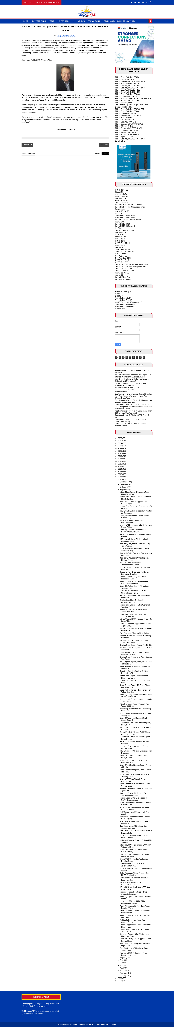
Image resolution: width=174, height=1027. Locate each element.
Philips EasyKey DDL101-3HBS (127, 92)
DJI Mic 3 (119, 296)
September (124, 490)
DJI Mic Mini (120, 309)
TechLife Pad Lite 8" (123, 298)
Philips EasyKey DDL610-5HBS (127, 90)
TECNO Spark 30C (122, 203)
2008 (120, 981)
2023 (120, 446)
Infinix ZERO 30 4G (123, 279)
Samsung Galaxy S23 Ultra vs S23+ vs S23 (132, 419)
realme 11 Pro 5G (122, 273)
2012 (120, 474)
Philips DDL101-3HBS (124, 126)
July (122, 960)
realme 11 (119, 275)
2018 (120, 459)
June (122, 963)
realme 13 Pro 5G (122, 211)
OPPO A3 (119, 213)
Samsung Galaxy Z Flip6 (125, 218)
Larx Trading (120, 141)
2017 (120, 461)
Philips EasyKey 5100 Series (126, 130)
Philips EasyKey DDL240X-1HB (127, 96)
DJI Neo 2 (119, 294)
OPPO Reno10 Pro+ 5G (124, 252)
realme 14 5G (120, 198)
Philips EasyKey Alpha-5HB (126, 113)
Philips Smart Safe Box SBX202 (127, 94)
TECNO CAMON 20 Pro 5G (126, 271)
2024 (120, 443)
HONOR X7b (120, 239)
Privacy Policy (94, 21)
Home (25, 21)
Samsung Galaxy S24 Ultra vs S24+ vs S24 (132, 404)
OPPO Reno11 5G (122, 243)
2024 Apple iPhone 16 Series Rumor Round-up (133, 394)
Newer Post (27, 145)
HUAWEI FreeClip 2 (123, 292)
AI (73, 21)
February (124, 973)
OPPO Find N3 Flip (122, 249)
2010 (120, 479)
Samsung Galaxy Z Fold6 (125, 215)
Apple (51, 21)
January (123, 976)
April (122, 968)
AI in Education (121, 392)
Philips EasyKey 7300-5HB (125, 122)
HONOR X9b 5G (121, 245)
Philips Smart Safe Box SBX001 (127, 111)
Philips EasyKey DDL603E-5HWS (128, 128)
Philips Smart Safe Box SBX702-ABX (129, 109)
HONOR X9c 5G (121, 201)
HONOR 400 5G (121, 196)
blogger (105, 153)
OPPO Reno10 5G (122, 254)
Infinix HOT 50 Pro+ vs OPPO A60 (128, 205)
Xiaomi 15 (119, 192)
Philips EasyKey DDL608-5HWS (128, 115)
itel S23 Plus (120, 235)
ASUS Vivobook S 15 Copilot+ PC (128, 302)
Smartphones (63, 21)
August (123, 958)
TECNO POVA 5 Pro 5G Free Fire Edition (131, 264)
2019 (120, 456)
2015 (120, 466)
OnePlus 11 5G (121, 256)
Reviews (81, 21)
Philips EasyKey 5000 (123, 103)
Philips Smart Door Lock (124, 120)
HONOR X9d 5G (121, 190)
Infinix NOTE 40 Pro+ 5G (125, 226)
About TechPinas (38, 21)
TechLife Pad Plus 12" (123, 300)
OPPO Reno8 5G (122, 260)
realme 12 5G (120, 232)
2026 (120, 438)
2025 (120, 441)
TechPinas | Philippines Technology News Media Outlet (94, 1024)
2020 (120, 454)
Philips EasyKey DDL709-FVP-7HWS (130, 139)
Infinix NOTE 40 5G (123, 224)
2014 (120, 469)
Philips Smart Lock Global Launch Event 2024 (133, 98)
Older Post (104, 145)
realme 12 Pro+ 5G (122, 237)
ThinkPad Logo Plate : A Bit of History (134, 633)
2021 (120, 451)
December (124, 482)
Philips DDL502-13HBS (124, 79)
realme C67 (119, 247)
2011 (120, 477)
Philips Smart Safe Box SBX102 (127, 83)
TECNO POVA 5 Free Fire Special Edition (131, 267)
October (123, 487)
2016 (120, 464)
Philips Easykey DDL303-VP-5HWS (129, 124)
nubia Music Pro (121, 194)
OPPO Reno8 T (121, 262)
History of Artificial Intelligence (127, 387)
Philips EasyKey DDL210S (125, 132)
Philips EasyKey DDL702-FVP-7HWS (130, 81)
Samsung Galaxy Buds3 (124, 307)
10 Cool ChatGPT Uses (124, 390)
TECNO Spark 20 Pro (123, 269)
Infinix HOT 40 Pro (122, 277)
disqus (97, 153)
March (123, 970)
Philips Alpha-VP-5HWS (124, 137)
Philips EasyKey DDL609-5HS (127, 101)
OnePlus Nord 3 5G (123, 258)
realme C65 (119, 222)
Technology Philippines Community (119, 21)
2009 (120, 978)
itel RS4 (118, 228)
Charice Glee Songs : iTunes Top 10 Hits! (136, 645)
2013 (120, 471)
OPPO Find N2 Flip (122, 421)
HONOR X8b (120, 241)
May (122, 965)
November (124, 484)
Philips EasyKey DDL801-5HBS (127, 86)
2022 (120, 448)
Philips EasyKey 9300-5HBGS (127, 135)
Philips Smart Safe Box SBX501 (127, 77)
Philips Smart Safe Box (124, 118)
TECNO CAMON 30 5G (124, 230)
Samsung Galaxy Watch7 (125, 304)
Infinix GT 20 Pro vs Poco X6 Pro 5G (129, 220)
